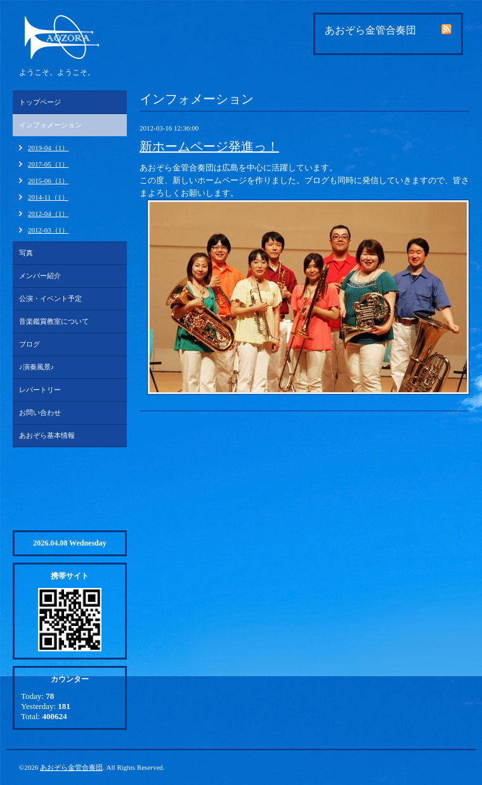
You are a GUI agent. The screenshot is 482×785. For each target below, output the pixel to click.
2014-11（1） (48, 197)
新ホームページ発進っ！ (209, 146)
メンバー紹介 (40, 275)
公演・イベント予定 (50, 298)
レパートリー (40, 389)
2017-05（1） (48, 164)
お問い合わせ (40, 412)
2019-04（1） (48, 147)
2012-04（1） (48, 213)
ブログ (29, 344)
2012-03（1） (48, 230)
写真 (26, 253)
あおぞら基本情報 (47, 435)
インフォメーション (50, 125)
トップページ (40, 102)
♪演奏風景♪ (36, 367)
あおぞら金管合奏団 (71, 767)
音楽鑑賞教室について (54, 321)
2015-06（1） (48, 180)
